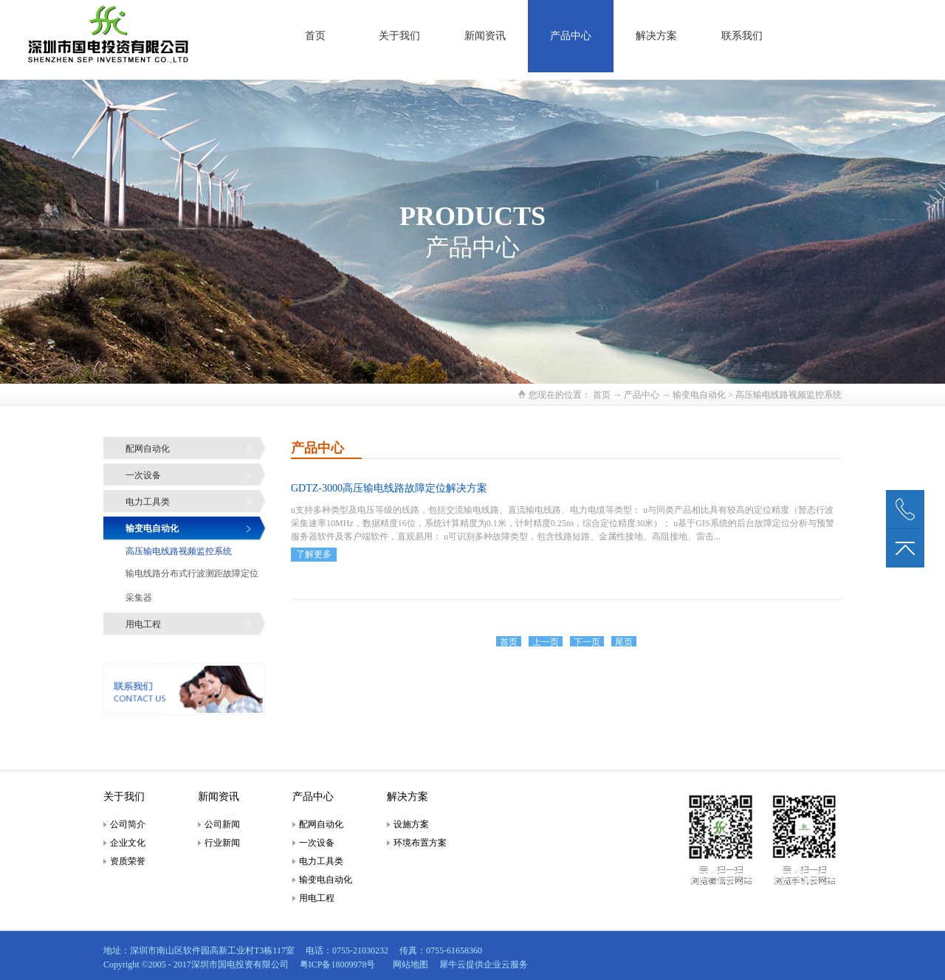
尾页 (624, 642)
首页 (315, 35)
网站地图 (408, 964)
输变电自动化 (699, 395)
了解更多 (313, 554)
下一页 (587, 642)
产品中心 (641, 395)
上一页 (545, 642)
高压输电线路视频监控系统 (788, 395)
